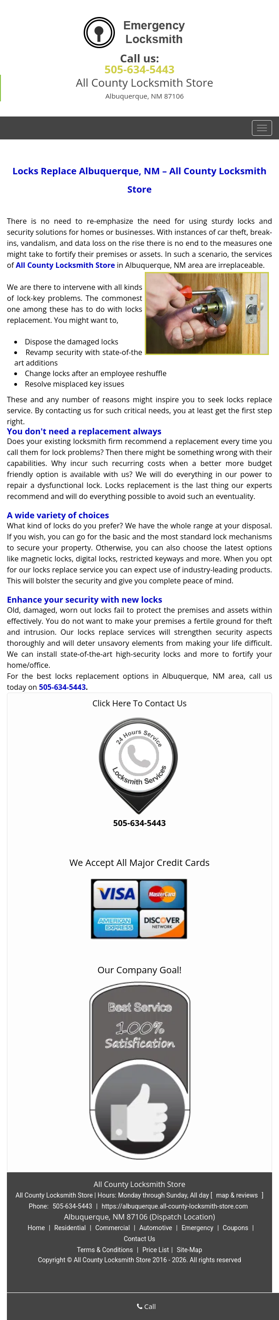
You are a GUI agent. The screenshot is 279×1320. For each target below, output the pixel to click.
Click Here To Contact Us (139, 703)
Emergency (197, 1227)
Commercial (112, 1227)
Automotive (155, 1227)
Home (36, 1227)
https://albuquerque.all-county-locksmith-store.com (175, 1206)
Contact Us (139, 1238)
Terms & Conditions (105, 1249)
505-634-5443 (139, 69)
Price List (155, 1249)
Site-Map (189, 1249)
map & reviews (237, 1195)
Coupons (236, 1227)
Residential (70, 1227)
